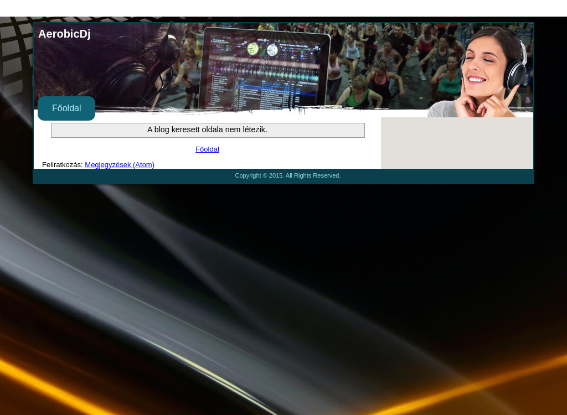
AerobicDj (64, 34)
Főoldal (66, 108)
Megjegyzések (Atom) (119, 164)
